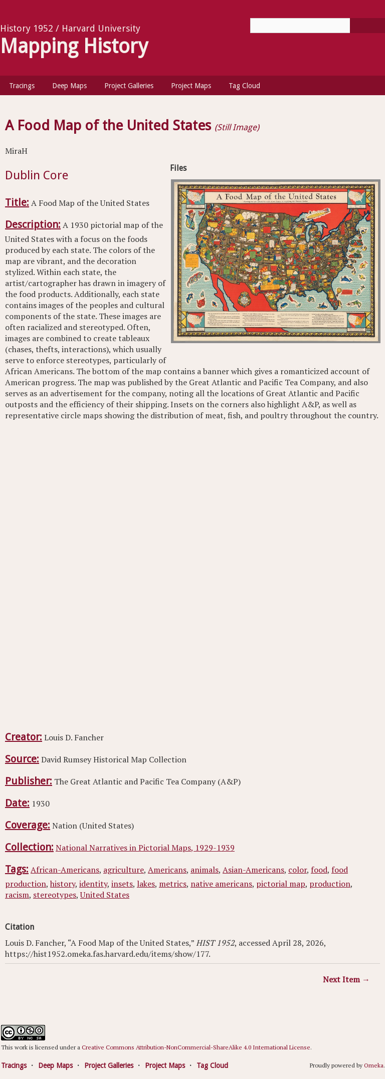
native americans (221, 883)
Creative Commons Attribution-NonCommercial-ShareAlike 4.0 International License (196, 1047)
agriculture (123, 869)
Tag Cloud (244, 86)
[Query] (317, 25)
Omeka (373, 1065)
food (319, 869)
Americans (167, 869)
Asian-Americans (253, 869)
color (297, 869)
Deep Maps (69, 86)
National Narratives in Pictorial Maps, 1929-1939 (145, 847)
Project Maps (191, 86)
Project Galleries (128, 86)
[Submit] (367, 25)
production (329, 883)
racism (17, 894)
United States (104, 894)
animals (204, 869)
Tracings (22, 86)
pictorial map (280, 883)
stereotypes (54, 894)
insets (122, 883)
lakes (146, 883)
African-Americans (65, 869)
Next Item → (346, 979)
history (62, 883)
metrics (172, 883)
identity (93, 883)
